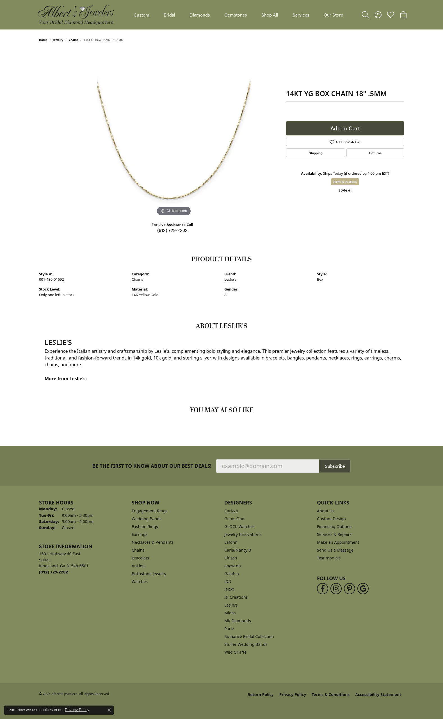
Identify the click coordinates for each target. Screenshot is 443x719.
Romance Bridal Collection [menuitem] (249, 636)
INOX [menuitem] (229, 589)
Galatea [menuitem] (231, 573)
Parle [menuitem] (229, 628)
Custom (141, 14)
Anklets (139, 565)
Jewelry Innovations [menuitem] (242, 534)
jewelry (58, 40)
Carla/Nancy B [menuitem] (237, 550)
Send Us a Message (335, 550)
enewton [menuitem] (232, 565)
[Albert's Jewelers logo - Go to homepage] (75, 14)
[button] (365, 14)
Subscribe (335, 466)
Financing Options (334, 526)
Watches (140, 581)
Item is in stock (345, 181)
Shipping (316, 152)
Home (43, 40)
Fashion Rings (145, 526)
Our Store (333, 14)
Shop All (269, 14)
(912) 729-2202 (172, 230)
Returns (375, 152)
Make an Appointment (338, 542)
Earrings (139, 534)
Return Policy (261, 694)
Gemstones (235, 14)
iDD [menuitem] (227, 581)
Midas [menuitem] (230, 613)
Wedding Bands (146, 518)
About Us (325, 510)
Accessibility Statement (378, 694)
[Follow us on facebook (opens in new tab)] (322, 588)
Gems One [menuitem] (234, 518)
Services (301, 14)
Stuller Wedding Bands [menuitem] (245, 644)
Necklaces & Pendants (152, 542)
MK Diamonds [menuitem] (237, 620)
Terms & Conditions (331, 694)
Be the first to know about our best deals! (152, 466)
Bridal (169, 14)
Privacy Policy (292, 694)
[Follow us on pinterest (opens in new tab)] (349, 588)
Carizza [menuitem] (231, 510)
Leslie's (230, 279)
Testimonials (329, 558)
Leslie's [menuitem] (231, 605)
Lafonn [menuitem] (231, 542)
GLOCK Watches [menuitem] (239, 526)
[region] (174, 133)
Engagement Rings (150, 510)
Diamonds (199, 14)
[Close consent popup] (109, 710)
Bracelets (140, 558)
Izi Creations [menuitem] (236, 597)
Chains (73, 40)
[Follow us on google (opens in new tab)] (363, 588)
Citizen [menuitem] (230, 558)
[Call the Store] (53, 572)
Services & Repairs (334, 534)
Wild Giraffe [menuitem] (235, 652)
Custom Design (331, 518)
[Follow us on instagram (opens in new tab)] (336, 588)
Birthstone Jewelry (149, 573)
